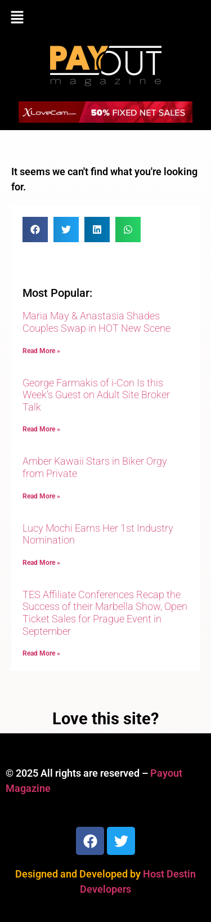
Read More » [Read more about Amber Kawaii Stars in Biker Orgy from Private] (41, 496)
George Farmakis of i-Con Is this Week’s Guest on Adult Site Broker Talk (96, 395)
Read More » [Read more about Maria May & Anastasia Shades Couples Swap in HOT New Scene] (41, 351)
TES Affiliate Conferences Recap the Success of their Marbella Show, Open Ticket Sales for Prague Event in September (105, 613)
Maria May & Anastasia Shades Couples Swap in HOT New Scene (96, 322)
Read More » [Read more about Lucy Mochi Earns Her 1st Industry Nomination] (41, 563)
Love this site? (105, 718)
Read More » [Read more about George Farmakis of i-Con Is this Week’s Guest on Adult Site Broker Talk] (41, 429)
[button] (105, 18)
